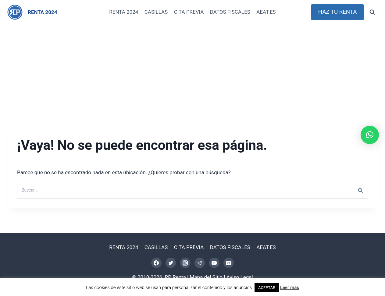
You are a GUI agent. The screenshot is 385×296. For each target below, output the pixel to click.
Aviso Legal (239, 277)
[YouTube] (214, 263)
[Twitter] (171, 263)
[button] (370, 135)
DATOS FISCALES (230, 12)
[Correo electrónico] (228, 263)
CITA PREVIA (189, 12)
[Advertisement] (193, 70)
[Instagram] (185, 263)
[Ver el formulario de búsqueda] (372, 12)
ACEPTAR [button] (266, 287)
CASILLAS (156, 12)
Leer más (289, 287)
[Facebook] (156, 263)
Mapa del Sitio (206, 277)
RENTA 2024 (123, 12)
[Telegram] (199, 263)
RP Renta (175, 277)
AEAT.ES (266, 12)
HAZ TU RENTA (337, 12)
